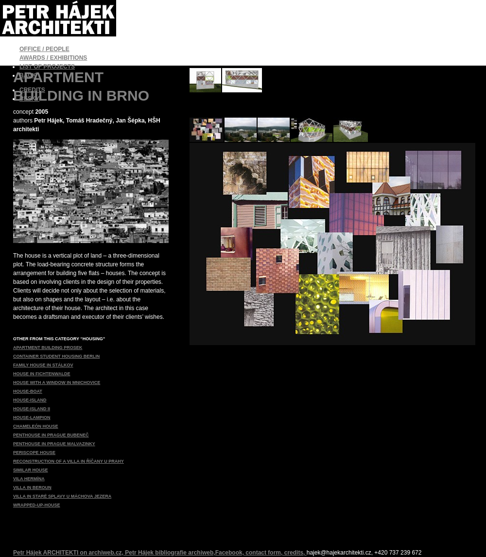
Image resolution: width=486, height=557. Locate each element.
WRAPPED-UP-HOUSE (36, 505)
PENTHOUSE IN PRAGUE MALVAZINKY (54, 443)
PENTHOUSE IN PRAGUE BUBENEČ (51, 435)
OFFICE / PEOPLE (44, 49)
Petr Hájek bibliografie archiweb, (170, 552)
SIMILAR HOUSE (30, 470)
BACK (27, 75)
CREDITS (32, 90)
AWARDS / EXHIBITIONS (53, 57)
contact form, (264, 552)
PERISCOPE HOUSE (34, 452)
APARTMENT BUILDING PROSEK (47, 347)
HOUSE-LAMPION (32, 417)
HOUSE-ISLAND (30, 400)
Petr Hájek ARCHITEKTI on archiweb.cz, (69, 552)
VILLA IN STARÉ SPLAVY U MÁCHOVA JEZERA (62, 496)
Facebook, (230, 552)
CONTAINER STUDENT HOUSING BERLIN (56, 356)
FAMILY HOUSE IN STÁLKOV (43, 365)
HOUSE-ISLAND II (31, 408)
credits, (295, 552)
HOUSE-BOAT (27, 391)
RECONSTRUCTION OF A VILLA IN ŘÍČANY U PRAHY (68, 461)
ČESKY (29, 98)
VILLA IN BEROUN (32, 487)
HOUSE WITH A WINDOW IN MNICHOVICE (56, 382)
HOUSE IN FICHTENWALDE (41, 373)
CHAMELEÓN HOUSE (35, 426)
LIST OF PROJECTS (47, 66)
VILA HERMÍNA (29, 478)
